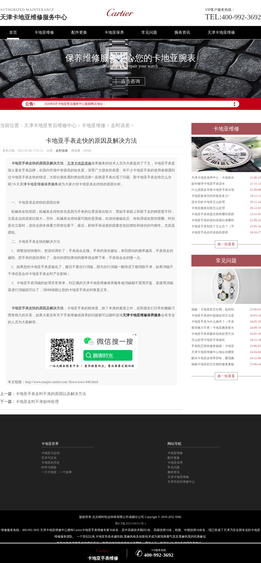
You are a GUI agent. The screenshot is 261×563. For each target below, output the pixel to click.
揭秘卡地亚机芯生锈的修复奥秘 (226, 364)
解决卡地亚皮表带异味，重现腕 (226, 358)
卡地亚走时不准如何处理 (37, 401)
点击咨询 (130, 81)
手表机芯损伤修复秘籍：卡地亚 (226, 346)
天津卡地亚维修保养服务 (39, 184)
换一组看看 (226, 244)
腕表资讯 (182, 32)
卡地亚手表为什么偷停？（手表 (226, 322)
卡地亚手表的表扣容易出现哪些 (226, 220)
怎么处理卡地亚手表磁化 (226, 340)
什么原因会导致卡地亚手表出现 (226, 190)
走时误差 (120, 125)
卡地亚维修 (44, 32)
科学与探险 (49, 467)
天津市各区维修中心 (181, 481)
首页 (13, 32)
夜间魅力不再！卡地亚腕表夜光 (226, 328)
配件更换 (79, 32)
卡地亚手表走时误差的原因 (226, 233)
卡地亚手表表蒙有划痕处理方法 (226, 334)
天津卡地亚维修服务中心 (33, 17)
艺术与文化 (49, 457)
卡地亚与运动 (50, 453)
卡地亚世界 (50, 444)
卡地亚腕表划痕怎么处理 (226, 208)
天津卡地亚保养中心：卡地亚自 (226, 178)
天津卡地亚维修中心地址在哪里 (226, 352)
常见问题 (149, 32)
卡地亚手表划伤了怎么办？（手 (226, 226)
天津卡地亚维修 (221, 32)
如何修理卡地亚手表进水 (226, 184)
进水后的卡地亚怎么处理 (226, 202)
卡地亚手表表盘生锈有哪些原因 (226, 214)
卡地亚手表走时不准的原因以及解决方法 (51, 394)
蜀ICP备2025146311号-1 (130, 523)
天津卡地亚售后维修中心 (50, 125)
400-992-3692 (233, 17)
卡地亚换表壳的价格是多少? (226, 196)
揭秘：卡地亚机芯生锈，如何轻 (226, 310)
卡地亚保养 (114, 32)
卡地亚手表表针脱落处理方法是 (226, 316)
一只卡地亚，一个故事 (56, 472)
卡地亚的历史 (50, 462)
